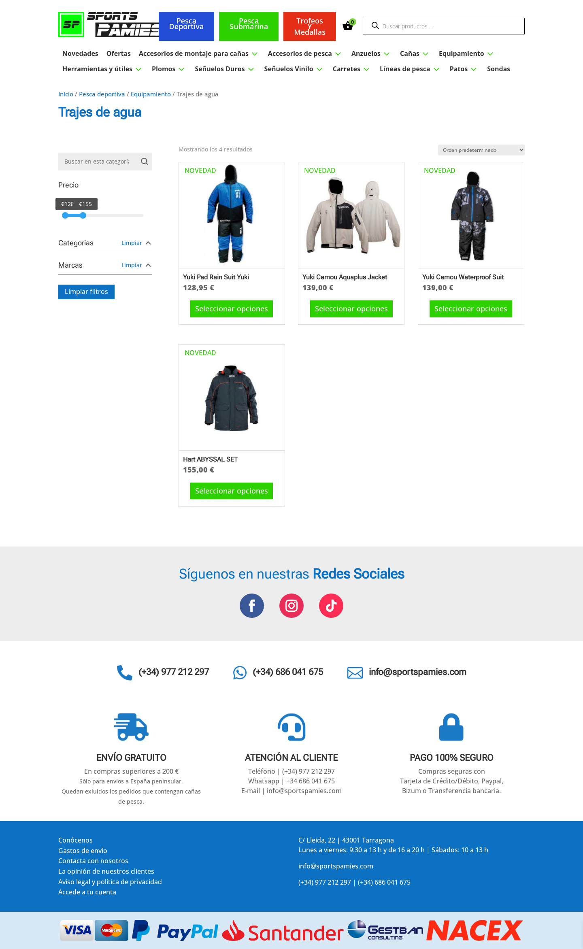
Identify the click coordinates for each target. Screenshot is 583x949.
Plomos (169, 68)
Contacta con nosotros (93, 862)
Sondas (498, 68)
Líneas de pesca (411, 68)
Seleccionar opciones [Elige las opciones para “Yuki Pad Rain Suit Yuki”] (231, 308)
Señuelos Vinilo (294, 68)
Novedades (80, 53)
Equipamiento (467, 53)
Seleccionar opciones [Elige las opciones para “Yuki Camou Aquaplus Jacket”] (351, 308)
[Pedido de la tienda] (481, 150)
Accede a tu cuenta (87, 893)
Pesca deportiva (186, 23)
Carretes (352, 68)
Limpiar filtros (86, 291)
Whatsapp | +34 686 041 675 (291, 781)
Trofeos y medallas (310, 26)
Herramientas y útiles (103, 68)
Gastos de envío (82, 852)
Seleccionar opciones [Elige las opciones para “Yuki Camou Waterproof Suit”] (470, 308)
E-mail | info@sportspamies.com (291, 790)
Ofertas (118, 53)
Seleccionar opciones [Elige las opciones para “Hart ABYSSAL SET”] (231, 491)
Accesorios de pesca (305, 53)
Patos (464, 68)
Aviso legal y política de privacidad (110, 883)
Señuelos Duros (225, 68)
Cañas (415, 53)
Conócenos (75, 841)
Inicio (65, 94)
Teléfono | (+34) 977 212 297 (291, 771)
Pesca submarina (249, 23)
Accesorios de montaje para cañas (199, 53)
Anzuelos (371, 53)
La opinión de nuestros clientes (106, 873)
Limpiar (131, 243)
